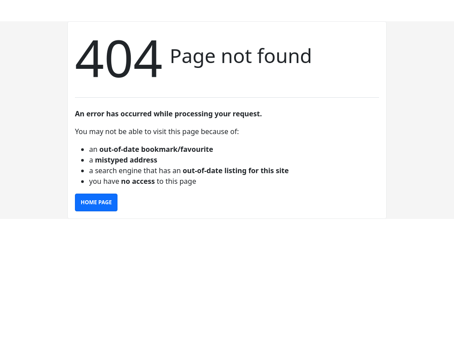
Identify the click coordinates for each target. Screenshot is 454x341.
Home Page (96, 202)
